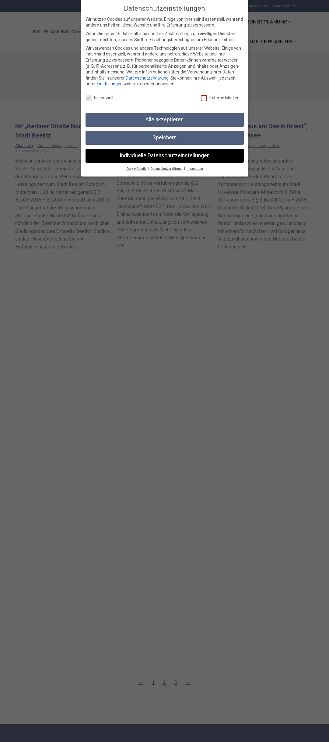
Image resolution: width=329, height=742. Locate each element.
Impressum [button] (195, 169)
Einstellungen (110, 83)
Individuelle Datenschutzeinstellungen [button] (165, 155)
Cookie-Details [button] (137, 169)
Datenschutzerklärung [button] (167, 169)
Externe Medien (220, 98)
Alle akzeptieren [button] (164, 119)
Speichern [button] (164, 137)
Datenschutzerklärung (147, 78)
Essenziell (99, 98)
